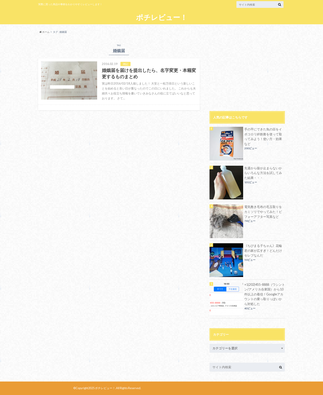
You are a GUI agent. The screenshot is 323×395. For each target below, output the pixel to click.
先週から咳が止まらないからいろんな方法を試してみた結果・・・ (263, 173)
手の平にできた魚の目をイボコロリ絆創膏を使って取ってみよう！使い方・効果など (263, 136)
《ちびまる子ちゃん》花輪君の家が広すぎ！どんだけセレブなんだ (263, 250)
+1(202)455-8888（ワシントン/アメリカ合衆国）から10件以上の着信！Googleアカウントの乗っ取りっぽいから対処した (264, 294)
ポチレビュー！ (161, 17)
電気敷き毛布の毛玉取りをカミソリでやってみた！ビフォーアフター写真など (263, 211)
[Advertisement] (247, 71)
